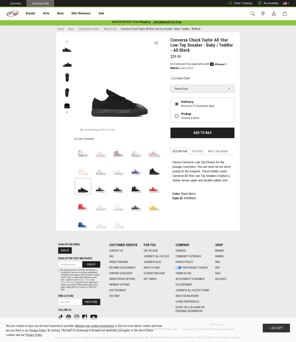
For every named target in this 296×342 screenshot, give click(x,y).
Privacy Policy (67, 282)
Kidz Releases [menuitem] (72, 13)
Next (67, 112)
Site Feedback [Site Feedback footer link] (117, 290)
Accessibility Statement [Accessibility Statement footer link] (190, 279)
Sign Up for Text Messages (75, 258)
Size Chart (180, 79)
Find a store (66, 295)
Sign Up (65, 250)
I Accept (276, 328)
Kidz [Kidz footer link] (217, 267)
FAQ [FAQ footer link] (111, 256)
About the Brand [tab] (218, 152)
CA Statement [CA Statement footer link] (184, 284)
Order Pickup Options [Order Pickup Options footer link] (122, 279)
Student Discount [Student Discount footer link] (154, 273)
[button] (286, 3)
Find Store (91, 301)
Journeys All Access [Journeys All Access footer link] (156, 256)
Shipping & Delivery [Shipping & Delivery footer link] (120, 273)
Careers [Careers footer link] (181, 250)
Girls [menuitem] (41, 13)
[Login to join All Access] (131, 23)
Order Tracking (239, 3)
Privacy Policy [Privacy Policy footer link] (184, 262)
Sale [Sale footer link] (218, 273)
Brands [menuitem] (27, 13)
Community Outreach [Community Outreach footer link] (188, 256)
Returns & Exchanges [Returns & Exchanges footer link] (122, 267)
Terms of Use (84, 280)
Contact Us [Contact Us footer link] (116, 250)
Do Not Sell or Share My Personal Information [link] (190, 309)
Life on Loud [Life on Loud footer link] (151, 250)
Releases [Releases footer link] (221, 279)
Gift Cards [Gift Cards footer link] (150, 279)
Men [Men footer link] (217, 262)
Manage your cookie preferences (94, 326)
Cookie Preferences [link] (187, 301)
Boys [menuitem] (53, 13)
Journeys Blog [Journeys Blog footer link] (152, 262)
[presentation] (27, 13)
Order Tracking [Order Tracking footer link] (118, 262)
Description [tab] (180, 152)
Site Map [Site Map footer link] (114, 296)
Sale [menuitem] (90, 13)
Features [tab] (197, 152)
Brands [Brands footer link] (219, 250)
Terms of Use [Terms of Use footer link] (183, 273)
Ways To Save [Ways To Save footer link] (152, 267)
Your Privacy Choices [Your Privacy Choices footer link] (192, 267)
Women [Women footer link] (219, 256)
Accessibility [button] (267, 3)
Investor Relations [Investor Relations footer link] (187, 296)
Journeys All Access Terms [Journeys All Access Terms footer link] (192, 290)
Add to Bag (202, 133)
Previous (67, 41)
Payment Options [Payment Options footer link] (119, 284)
